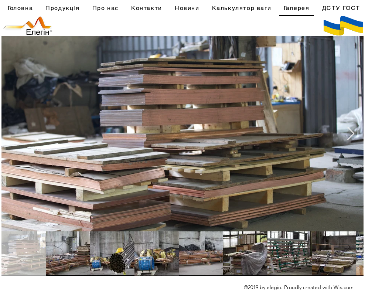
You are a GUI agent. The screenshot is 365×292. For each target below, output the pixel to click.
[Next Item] (351, 134)
